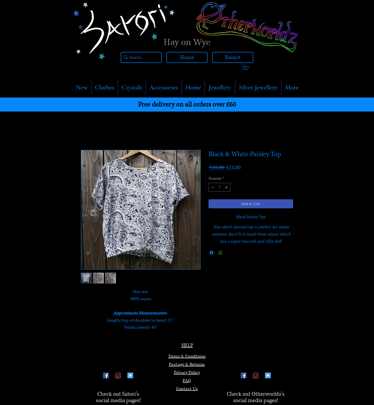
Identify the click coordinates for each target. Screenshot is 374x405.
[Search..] (140, 57)
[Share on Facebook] (211, 253)
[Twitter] (130, 375)
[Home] (187, 57)
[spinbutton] (219, 187)
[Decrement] (212, 187)
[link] (248, 67)
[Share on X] (230, 253)
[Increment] (227, 187)
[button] (104, 87)
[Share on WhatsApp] (220, 253)
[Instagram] (118, 375)
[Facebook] (106, 375)
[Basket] (232, 57)
